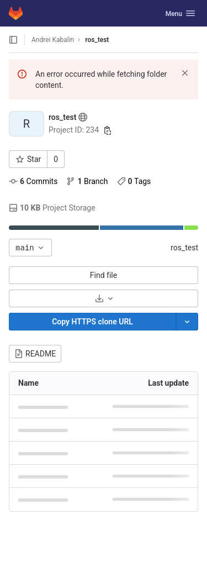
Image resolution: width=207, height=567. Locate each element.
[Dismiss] (185, 73)
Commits (33, 181)
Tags (134, 181)
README (35, 353)
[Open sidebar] (13, 40)
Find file (103, 275)
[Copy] (92, 321)
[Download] (103, 298)
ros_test (184, 247)
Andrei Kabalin (52, 40)
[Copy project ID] (107, 130)
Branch (87, 181)
